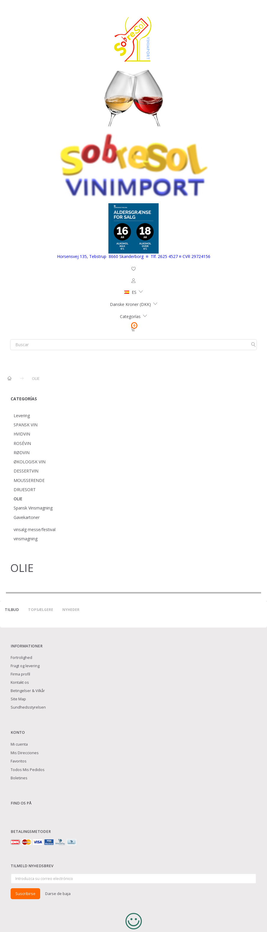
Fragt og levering (25, 665)
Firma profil (20, 674)
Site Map (18, 699)
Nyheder (70, 609)
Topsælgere (40, 609)
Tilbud (12, 609)
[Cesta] (133, 329)
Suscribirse (25, 893)
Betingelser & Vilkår (28, 690)
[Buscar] (253, 345)
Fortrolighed (21, 657)
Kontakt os (20, 682)
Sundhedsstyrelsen (28, 707)
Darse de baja (58, 893)
